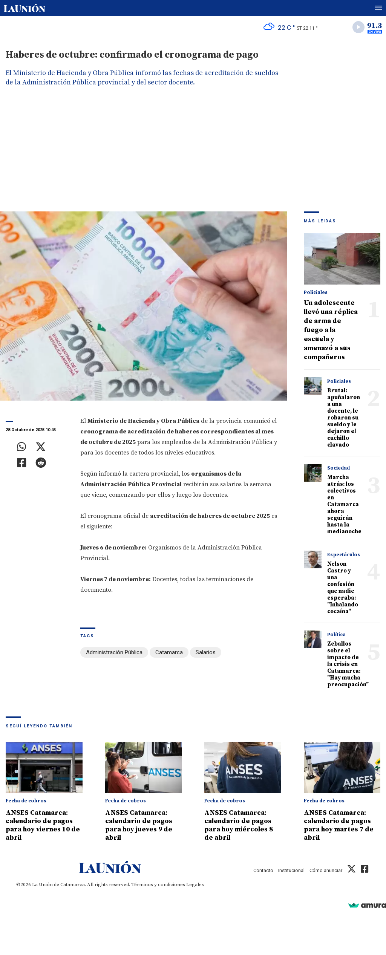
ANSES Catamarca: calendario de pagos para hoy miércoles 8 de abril (238, 825)
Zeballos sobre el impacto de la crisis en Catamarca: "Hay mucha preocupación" (348, 664)
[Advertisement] (193, 155)
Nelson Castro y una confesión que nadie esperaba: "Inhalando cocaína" (342, 587)
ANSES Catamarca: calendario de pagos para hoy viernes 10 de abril (43, 825)
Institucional (291, 870)
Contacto (263, 870)
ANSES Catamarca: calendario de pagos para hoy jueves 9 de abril (138, 825)
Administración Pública (114, 652)
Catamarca (169, 652)
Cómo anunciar (325, 870)
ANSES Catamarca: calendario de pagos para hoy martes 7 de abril (339, 825)
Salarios (206, 652)
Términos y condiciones (158, 885)
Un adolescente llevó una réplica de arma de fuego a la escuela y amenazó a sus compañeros (331, 329)
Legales (195, 885)
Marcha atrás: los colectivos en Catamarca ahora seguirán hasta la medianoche (344, 504)
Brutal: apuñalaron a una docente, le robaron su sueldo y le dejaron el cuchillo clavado (343, 417)
